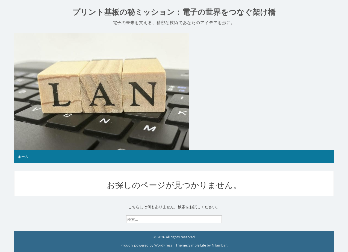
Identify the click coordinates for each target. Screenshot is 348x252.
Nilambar (219, 245)
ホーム (23, 156)
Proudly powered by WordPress (146, 245)
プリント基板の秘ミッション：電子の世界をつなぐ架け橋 (174, 12)
